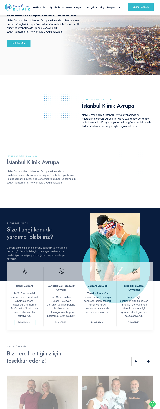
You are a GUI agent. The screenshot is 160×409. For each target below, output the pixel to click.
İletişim (110, 7)
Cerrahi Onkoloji (98, 287)
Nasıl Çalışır (91, 7)
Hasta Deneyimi (74, 7)
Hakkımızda (39, 7)
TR (118, 7)
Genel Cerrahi (24, 287)
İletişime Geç (19, 43)
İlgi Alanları (55, 7)
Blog (102, 7)
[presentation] (135, 361)
